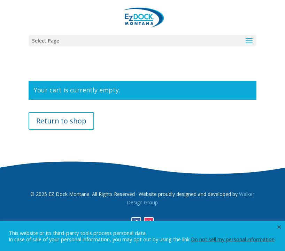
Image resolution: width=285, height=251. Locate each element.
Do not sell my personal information (233, 239)
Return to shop (61, 121)
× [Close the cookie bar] (279, 226)
